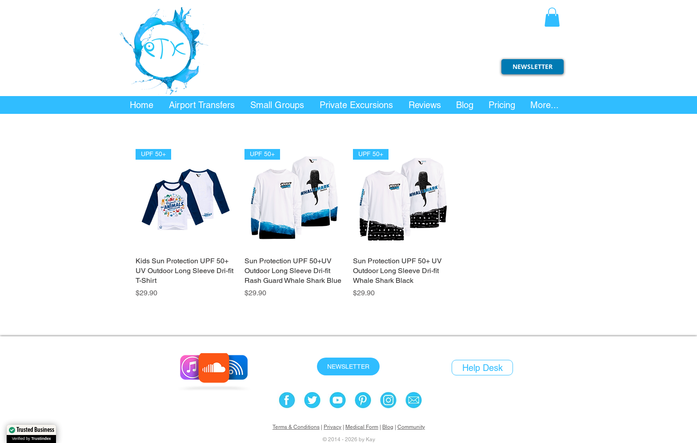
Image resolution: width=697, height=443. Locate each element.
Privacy (332, 427)
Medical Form (361, 427)
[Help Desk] (482, 367)
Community (411, 427)
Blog (387, 427)
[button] (552, 17)
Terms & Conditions (296, 427)
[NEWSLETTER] (532, 66)
